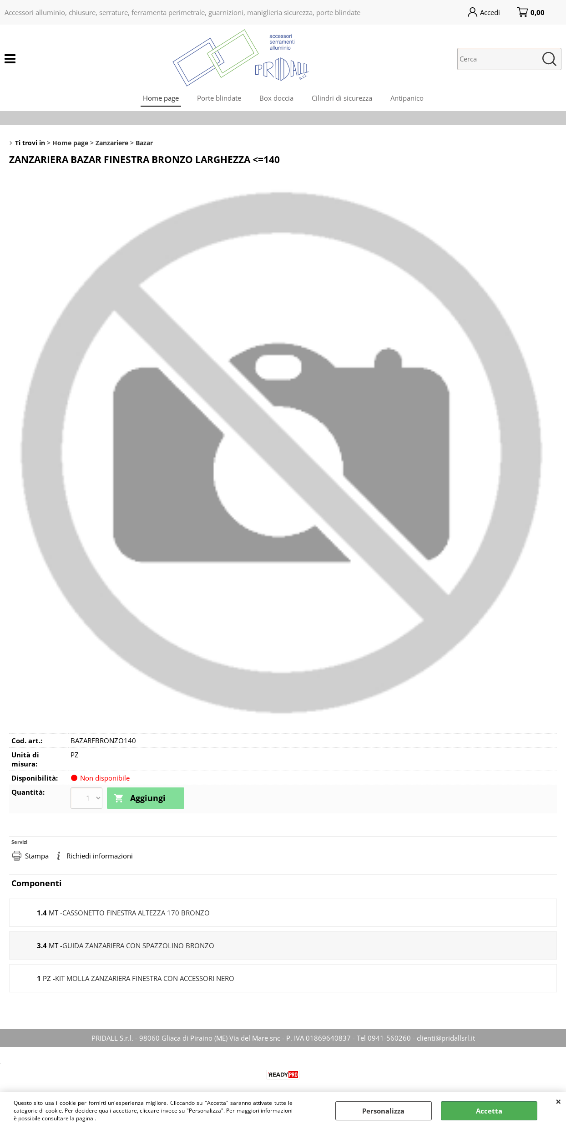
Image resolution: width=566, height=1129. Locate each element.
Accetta (489, 1110)
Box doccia (276, 97)
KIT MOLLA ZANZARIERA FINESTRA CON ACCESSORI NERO (144, 978)
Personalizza (383, 1110)
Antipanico (407, 97)
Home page (161, 97)
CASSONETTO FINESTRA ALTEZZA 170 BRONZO (136, 912)
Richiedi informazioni (99, 855)
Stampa (37, 855)
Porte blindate (219, 97)
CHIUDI (558, 1101)
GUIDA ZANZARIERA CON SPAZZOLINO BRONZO (138, 945)
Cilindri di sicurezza (342, 97)
